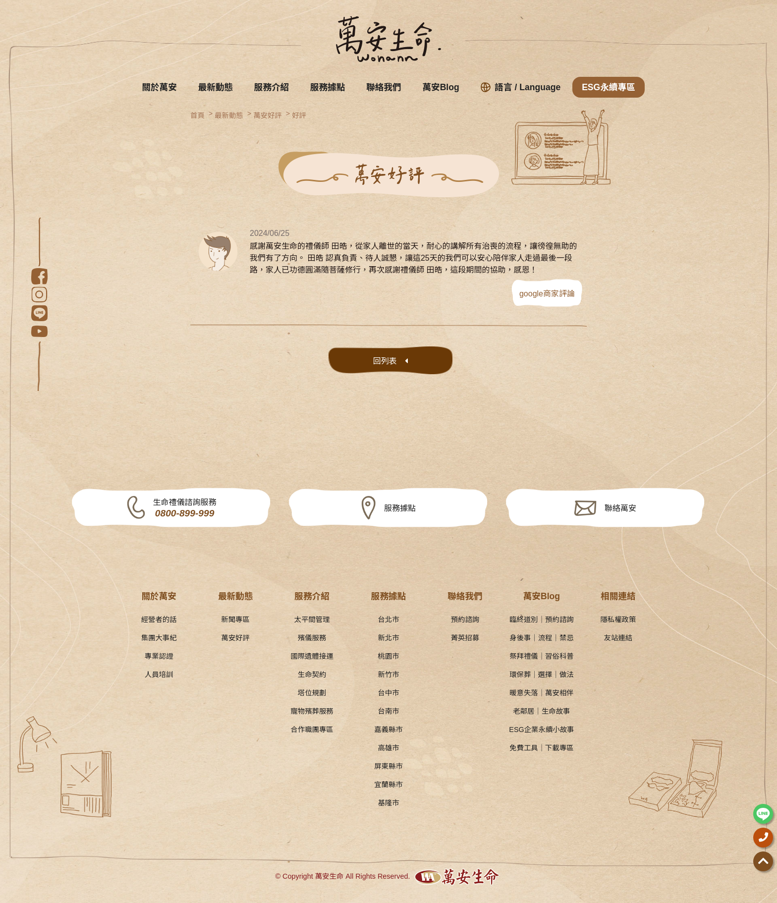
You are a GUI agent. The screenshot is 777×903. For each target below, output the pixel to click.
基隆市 (388, 803)
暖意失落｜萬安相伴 (541, 693)
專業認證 (159, 656)
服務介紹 (271, 87)
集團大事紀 (159, 638)
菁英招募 (465, 638)
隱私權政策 (618, 619)
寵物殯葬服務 (311, 711)
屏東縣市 (388, 766)
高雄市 (388, 748)
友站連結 (618, 638)
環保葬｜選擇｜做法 (541, 674)
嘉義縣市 (388, 730)
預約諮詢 (465, 619)
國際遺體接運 (311, 656)
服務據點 (327, 87)
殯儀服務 (312, 638)
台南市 (388, 711)
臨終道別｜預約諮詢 (541, 619)
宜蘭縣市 (388, 785)
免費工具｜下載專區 (541, 748)
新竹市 (388, 674)
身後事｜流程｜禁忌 (541, 638)
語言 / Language (521, 87)
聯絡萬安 (620, 508)
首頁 (197, 115)
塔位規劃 (312, 693)
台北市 (388, 619)
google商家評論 (547, 293)
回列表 (385, 361)
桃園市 (388, 656)
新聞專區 (235, 619)
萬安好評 (267, 115)
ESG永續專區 (608, 87)
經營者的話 (159, 619)
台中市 (388, 693)
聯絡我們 (383, 87)
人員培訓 (159, 674)
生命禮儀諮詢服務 (185, 508)
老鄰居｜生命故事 (541, 711)
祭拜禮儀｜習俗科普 (541, 656)
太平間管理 (312, 619)
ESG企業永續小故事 (541, 730)
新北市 (388, 638)
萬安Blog (440, 87)
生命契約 (312, 674)
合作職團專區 (311, 730)
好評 (299, 115)
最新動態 (215, 87)
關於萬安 (159, 87)
